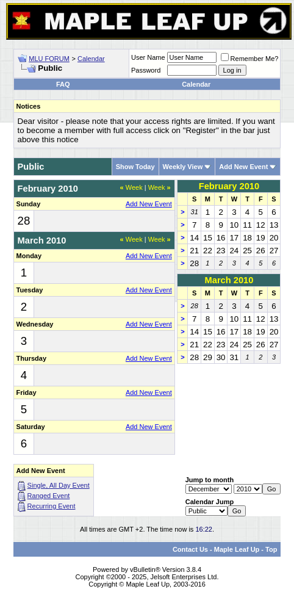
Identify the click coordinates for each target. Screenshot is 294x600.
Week (131, 187)
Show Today (135, 166)
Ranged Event (48, 495)
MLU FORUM (49, 58)
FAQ (63, 84)
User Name (148, 57)
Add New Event (243, 166)
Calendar (91, 58)
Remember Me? (250, 58)
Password (145, 70)
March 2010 (229, 280)
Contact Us (190, 549)
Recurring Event (51, 506)
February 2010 (229, 186)
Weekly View (183, 166)
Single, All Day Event (58, 485)
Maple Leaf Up (237, 549)
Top (271, 549)
